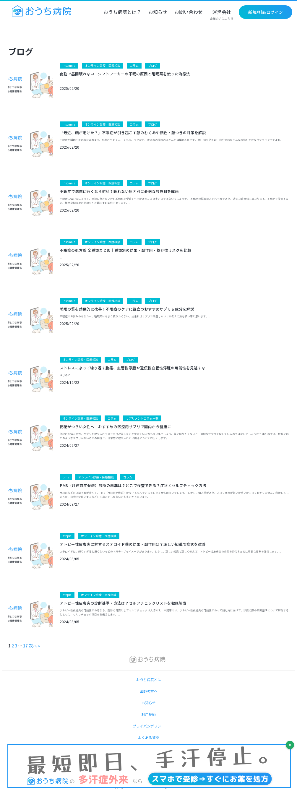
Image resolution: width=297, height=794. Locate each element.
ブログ (152, 65)
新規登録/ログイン (265, 12)
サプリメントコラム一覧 (142, 418)
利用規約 (149, 714)
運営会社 (221, 15)
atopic (67, 536)
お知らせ (157, 12)
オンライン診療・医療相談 (102, 65)
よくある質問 (148, 737)
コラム (134, 65)
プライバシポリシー (149, 725)
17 (25, 646)
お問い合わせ (188, 12)
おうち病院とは (148, 679)
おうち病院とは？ (122, 12)
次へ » (34, 646)
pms (66, 477)
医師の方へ (149, 691)
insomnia (69, 65)
